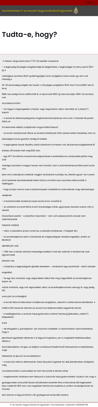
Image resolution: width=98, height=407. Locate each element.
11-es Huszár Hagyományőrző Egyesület (29, 404)
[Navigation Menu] (90, 3)
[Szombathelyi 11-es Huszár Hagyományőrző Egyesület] (40, 10)
